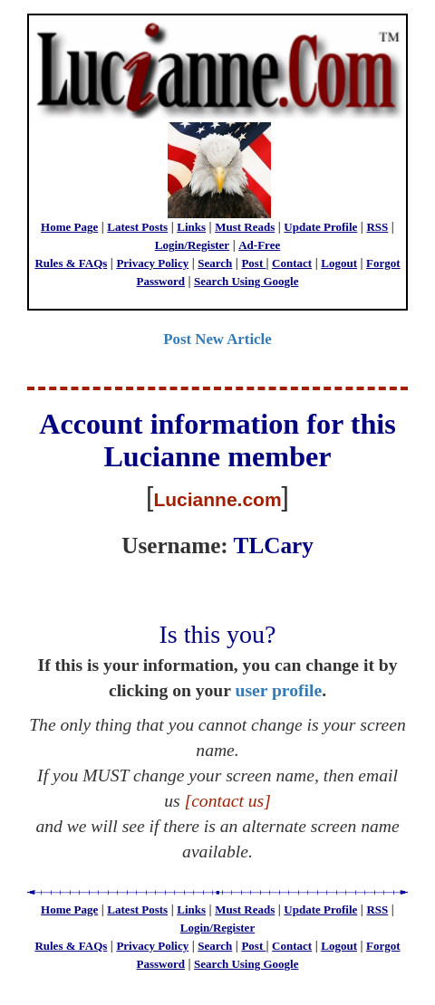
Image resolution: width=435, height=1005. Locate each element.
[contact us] (228, 800)
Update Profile (320, 227)
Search (215, 263)
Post (253, 263)
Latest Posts (137, 227)
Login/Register (192, 245)
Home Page (69, 227)
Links (191, 227)
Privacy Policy (152, 263)
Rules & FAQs (70, 263)
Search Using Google (246, 281)
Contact (292, 263)
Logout (339, 263)
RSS (377, 227)
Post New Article (217, 339)
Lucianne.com (217, 499)
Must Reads (245, 227)
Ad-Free (259, 245)
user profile (279, 690)
